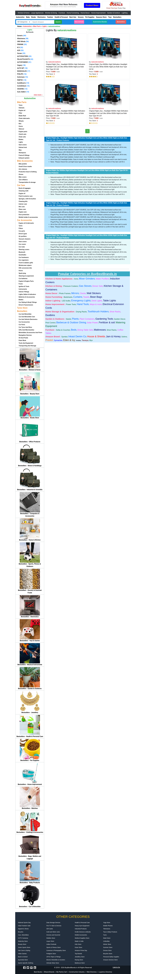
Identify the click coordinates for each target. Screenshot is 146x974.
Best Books (38, 972)
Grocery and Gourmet (53, 935)
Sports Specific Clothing (25, 963)
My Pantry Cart (61, 972)
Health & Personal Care (82, 922)
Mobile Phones (108, 925)
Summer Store (107, 947)
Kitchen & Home (24, 13)
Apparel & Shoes (23, 929)
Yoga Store (106, 922)
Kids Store (78, 944)
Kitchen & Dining (51, 13)
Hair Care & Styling (24, 950)
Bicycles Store (107, 953)
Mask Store (106, 938)
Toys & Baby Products (110, 932)
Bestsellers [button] (121, 22)
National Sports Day (24, 922)
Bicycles (20, 932)
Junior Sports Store (24, 947)
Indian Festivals (51, 944)
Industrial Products (81, 929)
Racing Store (79, 960)
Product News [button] (92, 5)
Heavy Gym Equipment (82, 925)
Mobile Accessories (81, 935)
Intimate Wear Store (52, 963)
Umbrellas (106, 941)
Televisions (106, 929)
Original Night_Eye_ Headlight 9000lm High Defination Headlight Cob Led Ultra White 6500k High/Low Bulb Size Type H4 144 (65, 66)
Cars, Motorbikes (23, 935)
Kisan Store (78, 947)
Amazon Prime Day (81, 950)
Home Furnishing (73, 13)
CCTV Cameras (23, 938)
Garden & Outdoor (113, 13)
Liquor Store (50, 941)
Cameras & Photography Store (56, 950)
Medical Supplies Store (82, 938)
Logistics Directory (105, 972)
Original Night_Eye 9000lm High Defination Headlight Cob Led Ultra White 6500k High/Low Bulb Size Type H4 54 (108, 66)
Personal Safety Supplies (111, 957)
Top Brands (78, 953)
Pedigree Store (51, 953)
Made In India (79, 941)
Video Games (22, 953)
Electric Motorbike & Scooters (55, 960)
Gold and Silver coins (53, 932)
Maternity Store (23, 941)
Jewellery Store (80, 957)
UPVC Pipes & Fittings (53, 957)
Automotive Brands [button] (100, 22)
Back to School (22, 957)
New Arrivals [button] (79, 22)
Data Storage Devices (53, 922)
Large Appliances (37, 13)
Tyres (105, 935)
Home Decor (85, 13)
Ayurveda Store (23, 960)
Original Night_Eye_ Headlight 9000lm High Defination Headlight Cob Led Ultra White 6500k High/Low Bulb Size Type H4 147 (108, 113)
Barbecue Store (80, 963)
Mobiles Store (50, 938)
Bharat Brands (49, 972)
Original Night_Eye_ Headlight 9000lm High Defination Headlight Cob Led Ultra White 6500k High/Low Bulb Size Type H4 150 (65, 113)
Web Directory (92, 972)
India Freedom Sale (24, 925)
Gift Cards (49, 929)
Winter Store (107, 944)
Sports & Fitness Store (53, 947)
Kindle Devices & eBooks (83, 932)
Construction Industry (77, 972)
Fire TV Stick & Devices (53, 925)
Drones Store (107, 950)
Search (58, 22)
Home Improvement (98, 13)
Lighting (124, 13)
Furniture (62, 13)
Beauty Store (22, 944)
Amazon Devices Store (110, 960)
